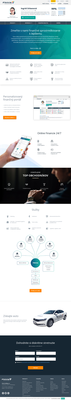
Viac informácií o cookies (55, 398)
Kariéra (53, 1)
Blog (49, 1)
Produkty (53, 3)
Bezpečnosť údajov (54, 387)
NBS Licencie (53, 384)
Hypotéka (24, 381)
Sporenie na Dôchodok (27, 385)
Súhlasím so (32, 362)
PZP (23, 394)
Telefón (17, 356)
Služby (60, 3)
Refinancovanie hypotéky (27, 387)
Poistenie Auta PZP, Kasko (41, 388)
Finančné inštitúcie (54, 388)
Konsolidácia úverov (26, 388)
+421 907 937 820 (9, 388)
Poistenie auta (65, 385)
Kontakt (62, 1)
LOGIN (67, 1)
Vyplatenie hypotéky (26, 389)
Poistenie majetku (39, 389)
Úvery (63, 391)
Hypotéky (38, 381)
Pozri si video (34, 48)
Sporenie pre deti (26, 391)
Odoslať (35, 368)
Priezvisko (39, 350)
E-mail (37, 356)
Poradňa (65, 3)
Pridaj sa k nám (35, 53)
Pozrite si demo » (10, 117)
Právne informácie (54, 385)
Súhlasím (63, 398)
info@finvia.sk (10, 387)
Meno (17, 350)
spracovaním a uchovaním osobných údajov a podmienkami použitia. (36, 362)
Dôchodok (38, 384)
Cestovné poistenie (26, 395)
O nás (58, 1)
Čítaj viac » (48, 14)
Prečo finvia (45, 3)
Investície (63, 384)
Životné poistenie (25, 384)
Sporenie (38, 391)
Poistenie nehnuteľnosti (27, 382)
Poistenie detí (25, 392)
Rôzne (63, 388)
